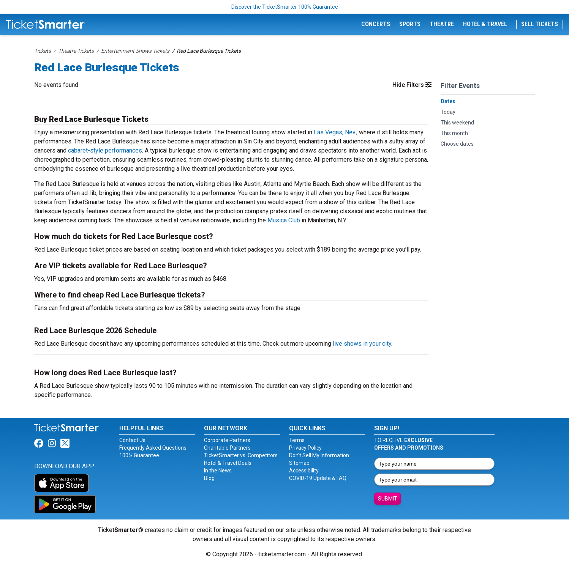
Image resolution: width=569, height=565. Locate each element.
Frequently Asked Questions (153, 448)
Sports (409, 24)
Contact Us (132, 440)
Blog (209, 478)
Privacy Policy (305, 448)
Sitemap (299, 463)
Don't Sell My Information (319, 455)
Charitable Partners (227, 448)
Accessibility (304, 470)
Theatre (442, 24)
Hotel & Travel (485, 24)
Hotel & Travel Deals (227, 463)
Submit (387, 499)
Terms (297, 440)
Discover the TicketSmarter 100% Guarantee (284, 7)
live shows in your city (362, 343)
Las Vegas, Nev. (335, 132)
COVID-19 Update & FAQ (317, 478)
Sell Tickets (539, 24)
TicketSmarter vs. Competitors (241, 455)
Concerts (375, 24)
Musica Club (283, 220)
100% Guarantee (139, 455)
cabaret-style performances (105, 150)
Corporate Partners (227, 440)
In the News (218, 470)
